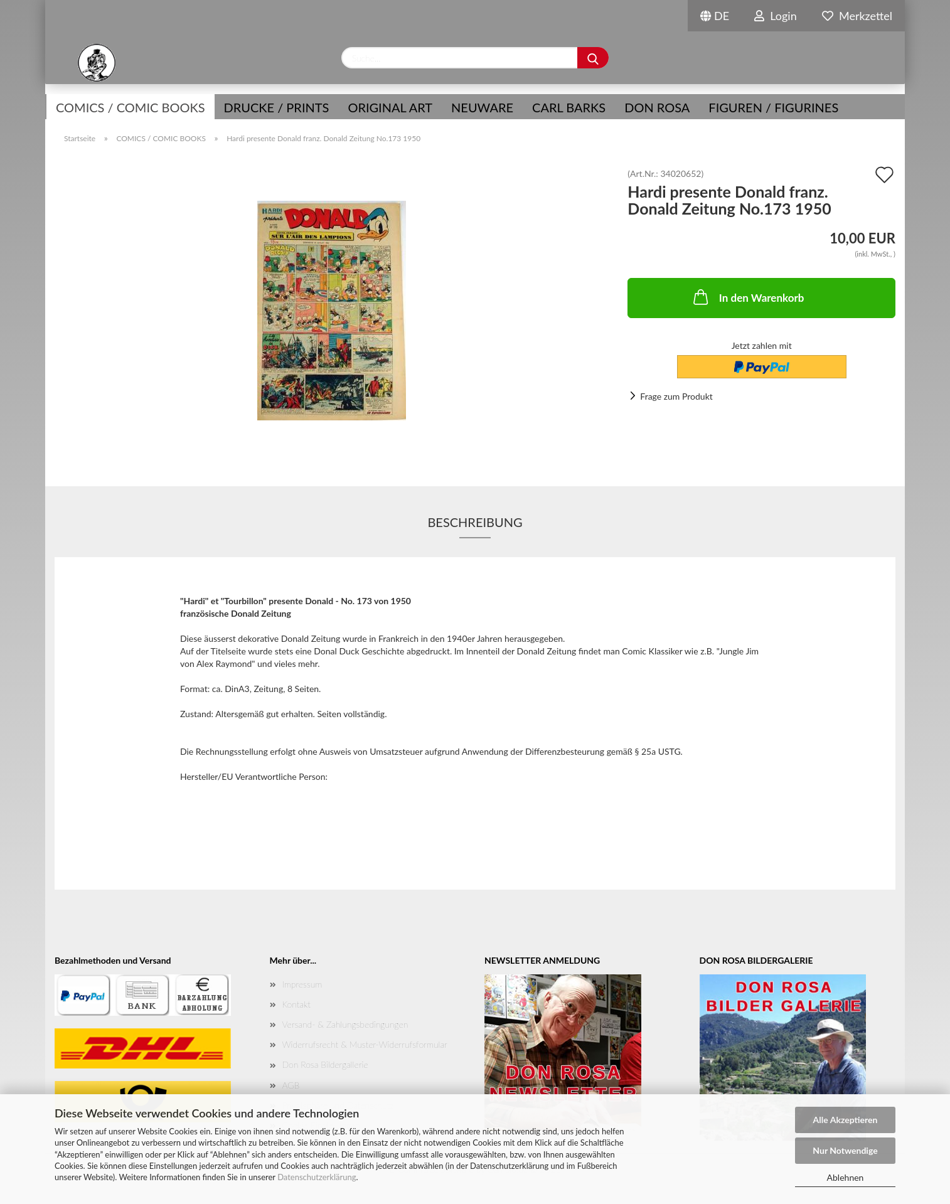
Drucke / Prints (276, 107)
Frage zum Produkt (676, 396)
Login (775, 16)
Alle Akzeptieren (845, 1119)
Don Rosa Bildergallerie (325, 1064)
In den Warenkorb (747, 297)
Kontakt (296, 1004)
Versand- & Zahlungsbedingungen (345, 1024)
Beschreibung (474, 522)
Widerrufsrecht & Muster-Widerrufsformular (364, 1044)
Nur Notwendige (845, 1150)
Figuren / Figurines (773, 107)
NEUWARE (482, 107)
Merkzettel (857, 16)
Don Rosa (657, 107)
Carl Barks (569, 107)
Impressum (302, 984)
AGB (291, 1085)
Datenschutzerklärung (316, 1177)
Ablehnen (845, 1177)
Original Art (390, 107)
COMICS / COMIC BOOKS (130, 107)
